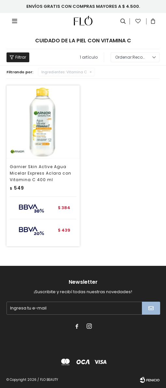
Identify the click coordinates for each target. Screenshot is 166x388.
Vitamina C (64, 72)
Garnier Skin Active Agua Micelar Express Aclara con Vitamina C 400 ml (40, 173)
